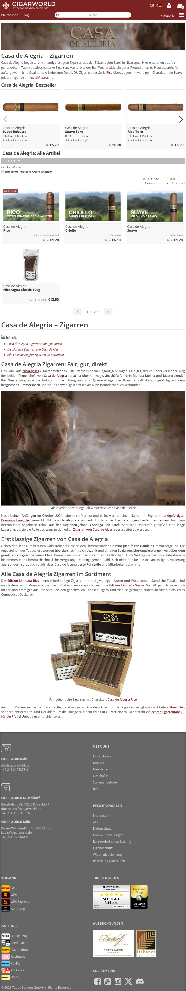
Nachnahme (15, 950)
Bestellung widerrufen (109, 861)
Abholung (13, 909)
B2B (96, 789)
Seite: (173, 178)
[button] (5, 119)
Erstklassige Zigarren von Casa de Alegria (34, 349)
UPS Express (15, 902)
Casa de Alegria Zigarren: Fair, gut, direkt (34, 344)
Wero (10, 977)
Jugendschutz (103, 848)
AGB (96, 822)
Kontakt (98, 763)
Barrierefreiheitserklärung (112, 841)
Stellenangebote (105, 782)
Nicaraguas (30, 371)
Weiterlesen (42, 77)
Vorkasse (12, 970)
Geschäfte (100, 776)
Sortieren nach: (151, 178)
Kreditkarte (14, 943)
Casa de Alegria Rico (122, 699)
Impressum (101, 815)
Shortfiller (176, 707)
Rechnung (13, 957)
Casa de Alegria (55, 376)
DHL (9, 888)
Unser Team (102, 756)
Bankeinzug (14, 936)
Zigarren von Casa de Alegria (94, 529)
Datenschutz (102, 828)
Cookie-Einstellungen (108, 835)
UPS (9, 895)
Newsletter (101, 769)
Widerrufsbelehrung (108, 854)
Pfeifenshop (10, 15)
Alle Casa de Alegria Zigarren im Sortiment (35, 355)
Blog (25, 15)
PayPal (10, 964)
